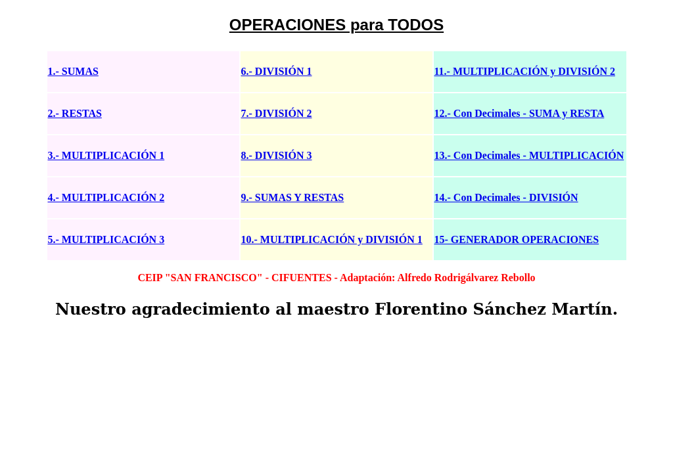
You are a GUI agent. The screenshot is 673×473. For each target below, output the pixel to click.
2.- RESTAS (75, 113)
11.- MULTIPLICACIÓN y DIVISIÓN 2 (524, 71)
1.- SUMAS (73, 71)
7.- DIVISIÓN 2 (276, 113)
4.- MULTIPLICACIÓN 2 (106, 197)
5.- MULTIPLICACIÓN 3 (106, 239)
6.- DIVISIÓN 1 (276, 71)
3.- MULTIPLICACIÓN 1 (106, 155)
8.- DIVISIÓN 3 (276, 155)
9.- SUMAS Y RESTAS (292, 197)
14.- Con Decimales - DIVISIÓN (506, 197)
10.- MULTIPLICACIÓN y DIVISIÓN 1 (332, 239)
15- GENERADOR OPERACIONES (516, 239)
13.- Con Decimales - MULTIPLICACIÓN (529, 155)
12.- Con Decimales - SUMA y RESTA (519, 113)
